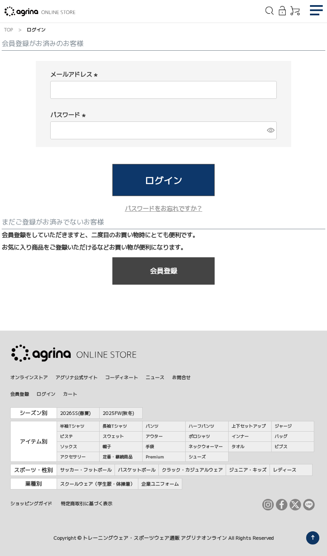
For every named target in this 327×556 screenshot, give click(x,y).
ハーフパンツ (201, 426)
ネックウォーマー (206, 446)
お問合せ (181, 377)
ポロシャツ (199, 436)
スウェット (113, 436)
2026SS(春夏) (75, 413)
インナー (240, 436)
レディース (284, 470)
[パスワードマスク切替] (270, 130)
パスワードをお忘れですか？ (163, 209)
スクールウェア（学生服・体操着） (97, 484)
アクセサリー (73, 457)
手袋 (150, 446)
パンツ (152, 426)
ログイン (46, 394)
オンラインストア (29, 377)
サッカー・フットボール (86, 470)
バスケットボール (136, 470)
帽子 (107, 446)
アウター (154, 436)
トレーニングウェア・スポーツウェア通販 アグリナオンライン (155, 538)
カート (70, 394)
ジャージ (283, 426)
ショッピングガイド (31, 503)
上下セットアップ (249, 426)
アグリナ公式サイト (76, 377)
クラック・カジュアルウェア (192, 470)
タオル (238, 446)
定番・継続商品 (117, 457)
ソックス (68, 446)
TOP (8, 29)
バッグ (281, 436)
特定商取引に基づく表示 (86, 503)
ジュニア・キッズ (248, 470)
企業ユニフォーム (160, 484)
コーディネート (121, 377)
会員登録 (19, 394)
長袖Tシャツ (115, 426)
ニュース (155, 377)
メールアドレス (75, 74)
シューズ (197, 457)
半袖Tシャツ (72, 426)
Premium (155, 457)
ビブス (281, 446)
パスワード (69, 115)
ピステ (66, 436)
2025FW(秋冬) (118, 413)
